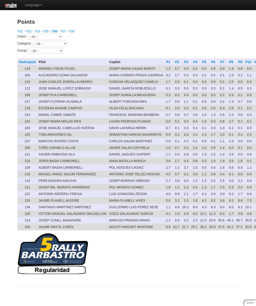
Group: (40, 51)
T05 (46, 31)
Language (33, 5)
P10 (248, 62)
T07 (63, 31)
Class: (39, 37)
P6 (213, 62)
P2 (177, 62)
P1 (168, 62)
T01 (20, 31)
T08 (71, 31)
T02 (29, 31)
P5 (204, 62)
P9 (240, 62)
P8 (231, 62)
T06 (54, 31)
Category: (42, 44)
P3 (186, 62)
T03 (37, 31)
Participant (27, 62)
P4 (195, 62)
